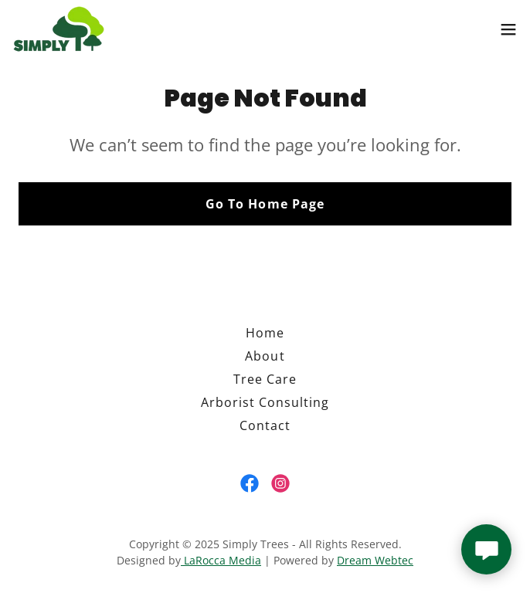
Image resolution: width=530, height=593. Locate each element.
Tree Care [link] (265, 379)
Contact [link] (265, 425)
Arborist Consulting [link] (265, 402)
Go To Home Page (265, 203)
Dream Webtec (375, 560)
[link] (58, 29)
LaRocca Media (221, 560)
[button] (508, 29)
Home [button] (265, 332)
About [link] (264, 355)
